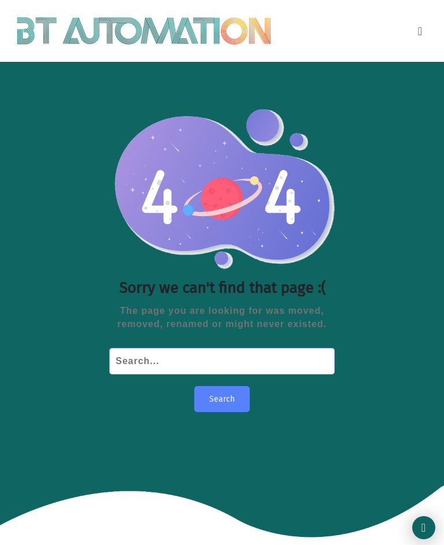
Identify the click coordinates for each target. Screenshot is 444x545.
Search (222, 399)
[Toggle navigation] (420, 31)
